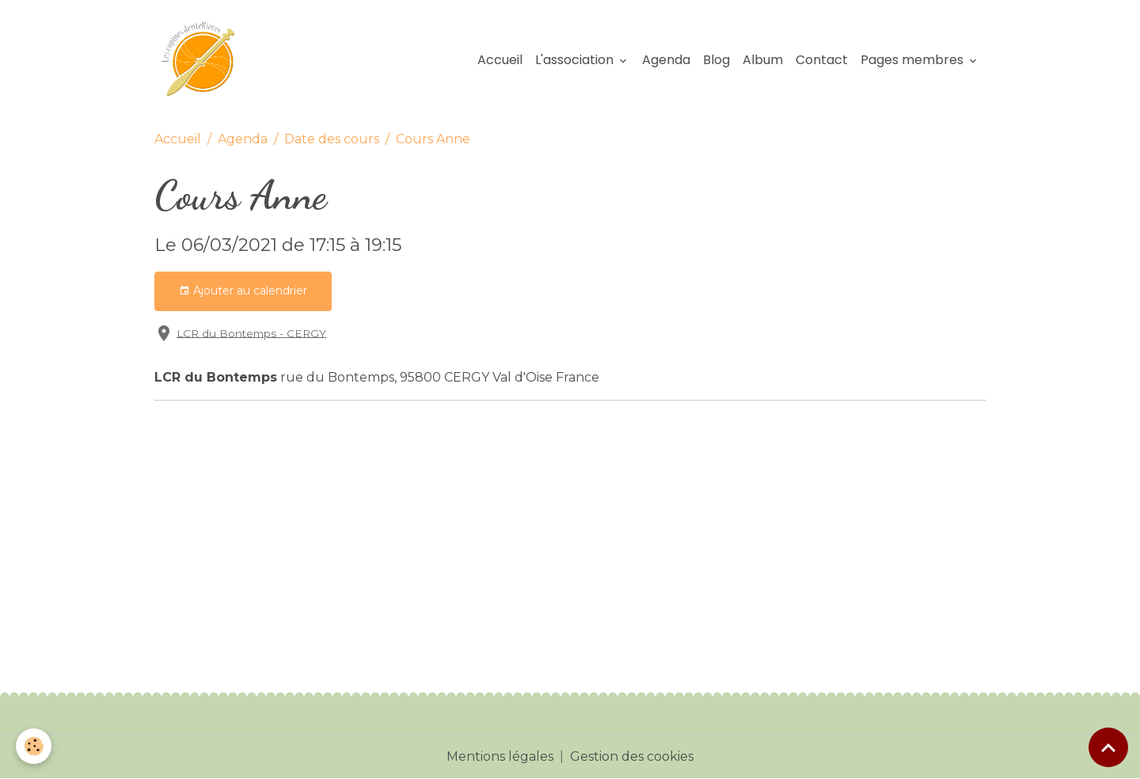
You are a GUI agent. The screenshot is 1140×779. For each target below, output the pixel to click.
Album (763, 60)
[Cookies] (33, 746)
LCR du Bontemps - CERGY (251, 332)
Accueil (499, 60)
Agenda (666, 60)
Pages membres (914, 60)
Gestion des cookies (632, 756)
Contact (822, 60)
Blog (716, 60)
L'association (576, 60)
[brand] (205, 60)
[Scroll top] (1108, 747)
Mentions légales (499, 756)
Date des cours (331, 138)
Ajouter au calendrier (243, 290)
